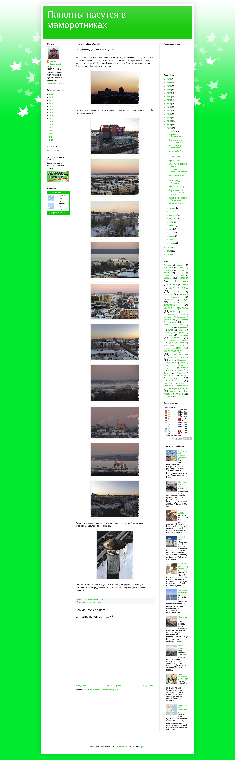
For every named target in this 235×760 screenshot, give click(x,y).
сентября (173, 215)
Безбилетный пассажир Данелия (182, 454)
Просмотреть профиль (56, 83)
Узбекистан (168, 375)
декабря (172, 131)
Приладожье (182, 360)
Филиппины (170, 381)
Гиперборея (169, 300)
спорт (170, 370)
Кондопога (168, 327)
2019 (51, 125)
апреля (172, 233)
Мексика (176, 337)
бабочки (181, 270)
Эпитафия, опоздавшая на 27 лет (183, 677)
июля (171, 222)
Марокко (183, 335)
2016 (51, 115)
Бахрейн (180, 273)
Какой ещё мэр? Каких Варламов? (183, 566)
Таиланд (179, 370)
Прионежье (171, 363)
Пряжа (182, 363)
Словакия (184, 368)
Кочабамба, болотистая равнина (178, 171)
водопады (177, 292)
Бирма (167, 278)
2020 (169, 100)
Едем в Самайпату (176, 187)
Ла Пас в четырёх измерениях (175, 147)
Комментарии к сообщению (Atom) (104, 690)
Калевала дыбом (182, 512)
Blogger (141, 747)
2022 (51, 131)
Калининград (169, 319)
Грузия (176, 302)
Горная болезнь (174, 160)
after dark (179, 396)
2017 (51, 118)
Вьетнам (168, 294)
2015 (51, 112)
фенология (97, 602)
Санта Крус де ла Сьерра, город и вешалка (176, 192)
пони (171, 360)
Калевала (181, 317)
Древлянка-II (170, 305)
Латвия (167, 332)
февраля (173, 239)
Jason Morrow (121, 747)
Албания (168, 267)
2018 (51, 122)
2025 (51, 140)
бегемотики (168, 275)
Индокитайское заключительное (182, 708)
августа (172, 218)
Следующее (81, 685)
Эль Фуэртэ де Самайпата (174, 182)
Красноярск (183, 327)
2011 (51, 100)
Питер (185, 355)
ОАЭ (182, 345)
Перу (178, 348)
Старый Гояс (181, 538)
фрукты (181, 383)
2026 (169, 79)
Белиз (181, 275)
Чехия (185, 388)
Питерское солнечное (182, 591)
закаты (173, 312)
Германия (175, 297)
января (172, 243)
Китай (181, 325)
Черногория (172, 388)
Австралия (168, 265)
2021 (51, 128)
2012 (51, 103)
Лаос (182, 330)
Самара (180, 365)
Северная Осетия (170, 368)
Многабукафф (170, 340)
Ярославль (168, 396)
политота (183, 357)
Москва (185, 340)
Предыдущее (148, 685)
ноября (172, 208)
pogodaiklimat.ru (58, 213)
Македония (179, 332)
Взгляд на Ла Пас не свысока (177, 152)
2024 (51, 137)
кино (166, 324)
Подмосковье (171, 357)
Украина (184, 375)
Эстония (179, 394)
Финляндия (168, 383)
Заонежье (184, 312)
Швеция (173, 391)
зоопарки (171, 314)
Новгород (180, 343)
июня (171, 225)
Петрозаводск (58, 192)
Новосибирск (169, 345)
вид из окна (87, 602)
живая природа (176, 308)
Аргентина (168, 270)
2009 (51, 94)
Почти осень (181, 647)
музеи (170, 343)
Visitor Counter (53, 151)
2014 (51, 109)
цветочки (167, 386)
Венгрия (184, 285)
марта (171, 236)
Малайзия (168, 335)
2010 (51, 97)
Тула (166, 373)
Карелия (172, 322)
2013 (51, 106)
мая (171, 229)
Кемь (183, 322)
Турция (179, 373)
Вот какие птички (175, 203)
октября (172, 211)
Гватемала (183, 294)
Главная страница (114, 685)
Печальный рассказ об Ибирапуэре (177, 199)
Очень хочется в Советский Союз (176, 141)
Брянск (175, 285)
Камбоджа (183, 319)
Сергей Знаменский (55, 62)
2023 (51, 134)
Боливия (183, 278)
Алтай (182, 268)
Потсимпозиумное (182, 483)
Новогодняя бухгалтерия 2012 (176, 135)
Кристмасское (174, 157)
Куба (170, 330)
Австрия (180, 265)
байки (166, 273)
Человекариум (182, 386)
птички (167, 365)
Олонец (166, 348)
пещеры (174, 355)
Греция (184, 299)
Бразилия (181, 281)
